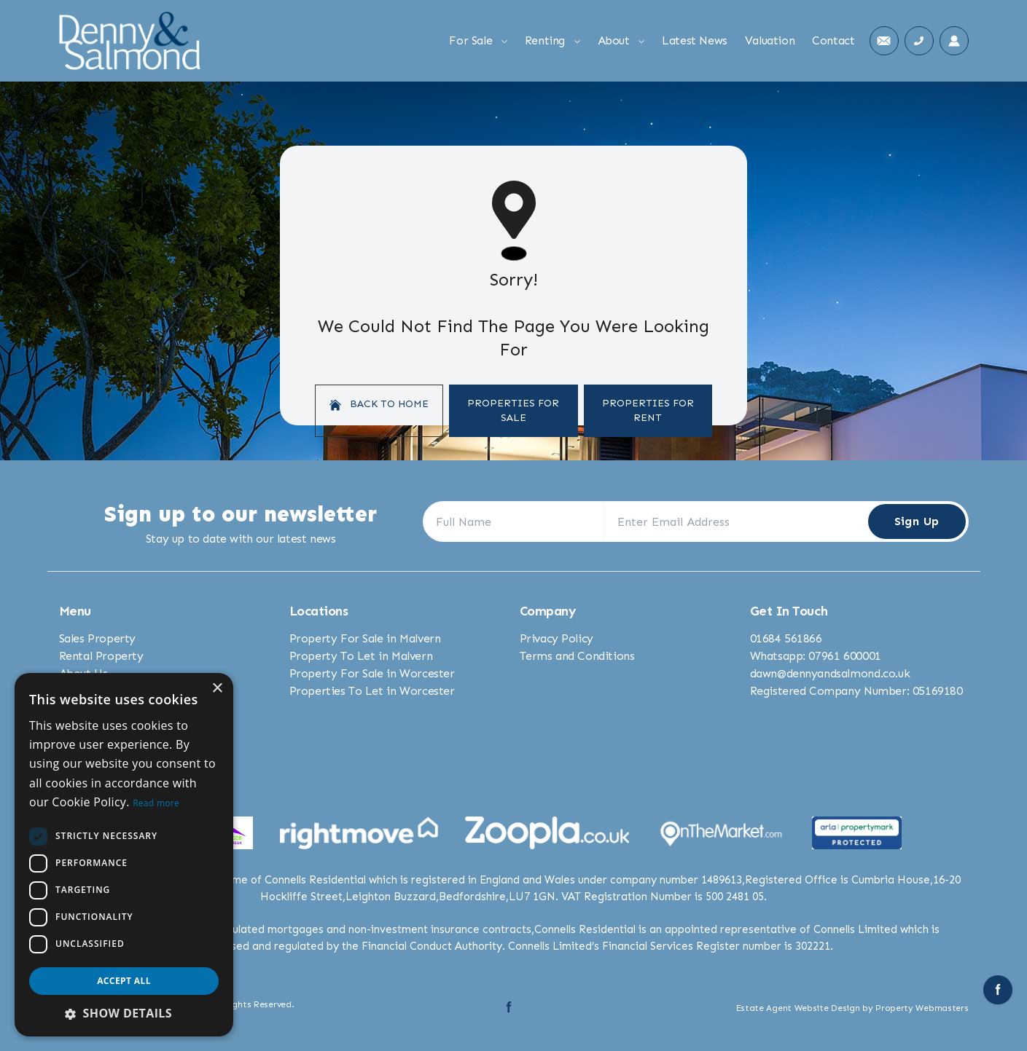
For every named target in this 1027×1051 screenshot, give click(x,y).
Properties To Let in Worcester (372, 691)
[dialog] (124, 854)
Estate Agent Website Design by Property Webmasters (852, 1008)
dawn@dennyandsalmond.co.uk (830, 673)
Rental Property (101, 656)
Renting (552, 40)
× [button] (216, 688)
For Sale (478, 40)
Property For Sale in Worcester (372, 673)
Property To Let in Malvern (361, 656)
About (621, 40)
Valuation (769, 40)
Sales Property (97, 638)
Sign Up (917, 521)
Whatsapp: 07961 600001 (815, 656)
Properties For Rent (648, 410)
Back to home (379, 404)
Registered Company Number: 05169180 (856, 691)
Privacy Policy (556, 638)
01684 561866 (786, 638)
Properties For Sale (513, 410)
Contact (833, 40)
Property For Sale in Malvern (365, 638)
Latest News (694, 40)
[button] (124, 1013)
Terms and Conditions (577, 656)
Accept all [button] (124, 981)
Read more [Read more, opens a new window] (156, 803)
